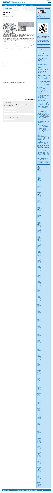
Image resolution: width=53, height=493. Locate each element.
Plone (39, 490)
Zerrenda (31, 5)
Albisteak (21, 5)
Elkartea (25, 5)
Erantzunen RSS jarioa (41, 16)
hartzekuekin (19, 46)
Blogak (10, 5)
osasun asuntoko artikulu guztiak (43, 40)
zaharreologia (33, 99)
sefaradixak (11, 26)
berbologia (29, 99)
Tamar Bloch (23, 41)
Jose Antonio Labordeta (27, 53)
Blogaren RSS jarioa (41, 15)
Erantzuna (6, 112)
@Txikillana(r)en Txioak (41, 45)
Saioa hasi (48, 0)
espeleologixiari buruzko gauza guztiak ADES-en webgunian (43, 39)
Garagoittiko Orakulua (8, 8)
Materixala (15, 5)
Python (43, 490)
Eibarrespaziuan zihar (40, 34)
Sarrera (5, 5)
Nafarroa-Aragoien (11, 39)
